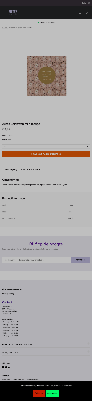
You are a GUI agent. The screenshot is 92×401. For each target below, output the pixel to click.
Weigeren (39, 393)
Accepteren (52, 393)
